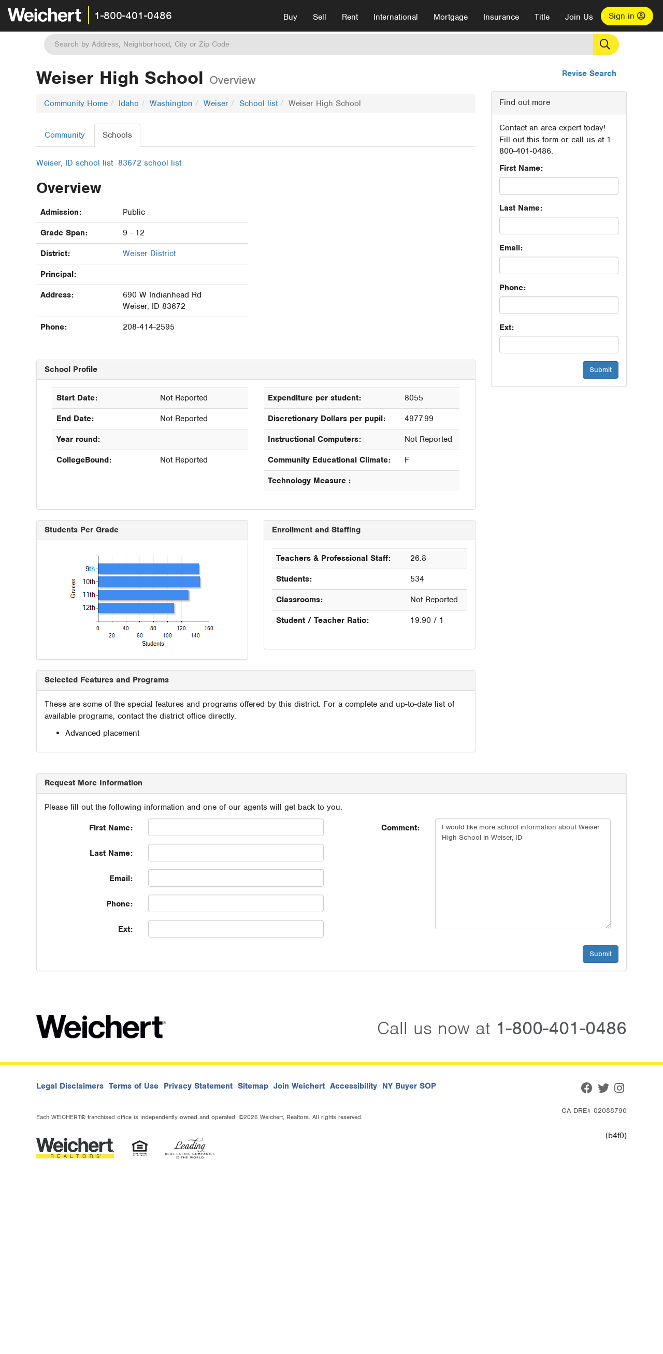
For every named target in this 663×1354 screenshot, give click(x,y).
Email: (511, 248)
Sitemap (253, 1086)
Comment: (400, 828)
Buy (290, 17)
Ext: (506, 327)
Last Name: (520, 208)
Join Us (579, 17)
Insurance (501, 17)
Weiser (216, 103)
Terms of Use (133, 1086)
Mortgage (451, 17)
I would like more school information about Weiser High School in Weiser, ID (523, 874)
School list (258, 103)
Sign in (627, 16)
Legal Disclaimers (70, 1086)
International (395, 17)
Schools (117, 135)
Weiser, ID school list (74, 163)
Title (542, 17)
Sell (319, 17)
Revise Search (589, 73)
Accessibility (353, 1086)
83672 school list (149, 163)
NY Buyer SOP (409, 1086)
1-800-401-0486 (133, 15)
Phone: (512, 287)
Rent (350, 17)
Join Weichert (299, 1086)
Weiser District (149, 253)
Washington (171, 103)
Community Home (76, 103)
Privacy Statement (198, 1086)
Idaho (129, 103)
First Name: (521, 168)
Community (65, 135)
